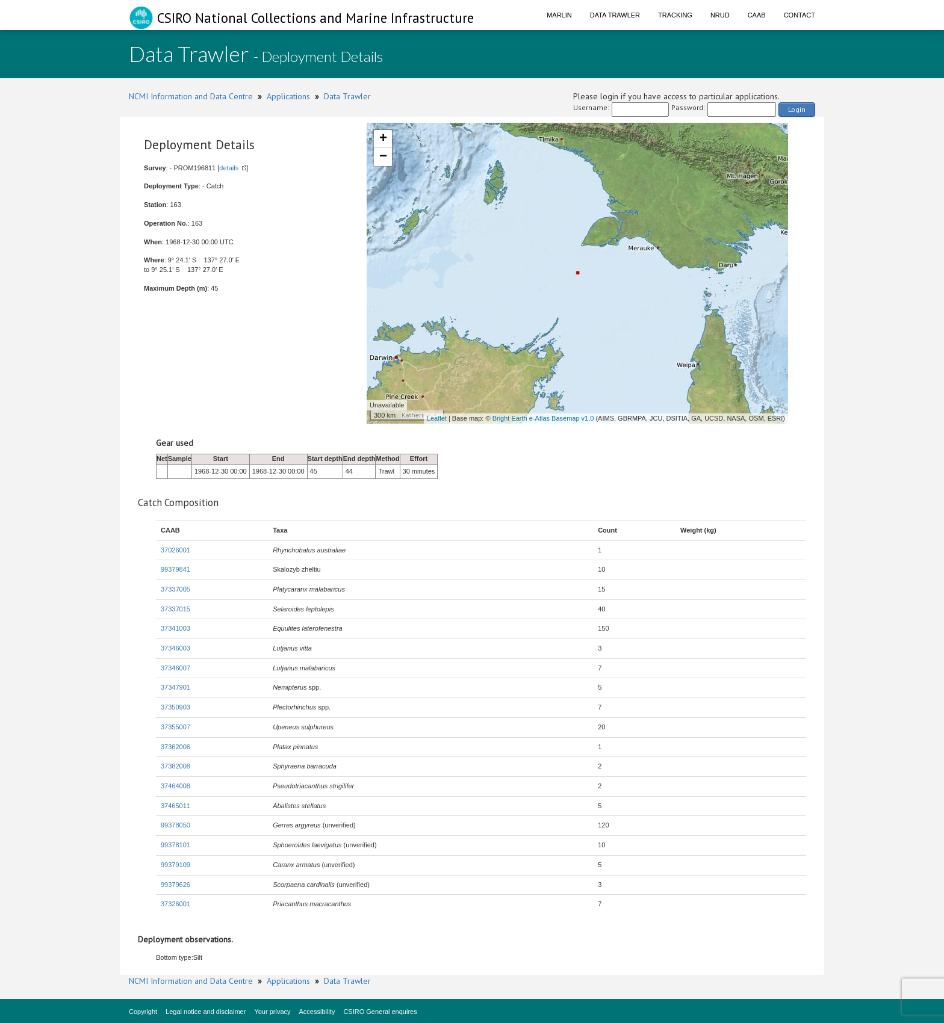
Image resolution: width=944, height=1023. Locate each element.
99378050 (175, 825)
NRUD (720, 15)
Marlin (559, 15)
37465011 (175, 805)
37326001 (175, 903)
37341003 (175, 628)
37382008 (175, 766)
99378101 (175, 844)
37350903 (175, 707)
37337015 (175, 609)
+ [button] (383, 139)
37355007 (175, 727)
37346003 (175, 648)
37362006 (175, 746)
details (228, 168)
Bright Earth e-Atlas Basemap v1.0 (543, 418)
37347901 (175, 687)
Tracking (675, 15)
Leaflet (437, 418)
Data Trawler (615, 15)
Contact (799, 15)
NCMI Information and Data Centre (191, 96)
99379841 (175, 569)
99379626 (175, 884)
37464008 (175, 786)
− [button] (383, 157)
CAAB (757, 15)
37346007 (175, 668)
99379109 (175, 864)
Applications (288, 96)
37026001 (175, 550)
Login (797, 109)
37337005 (175, 589)
